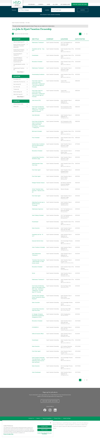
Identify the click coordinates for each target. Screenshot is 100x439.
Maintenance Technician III (38, 279)
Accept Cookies (44, 426)
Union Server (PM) (36, 100)
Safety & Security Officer (38, 333)
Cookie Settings (67, 418)
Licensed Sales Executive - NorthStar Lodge (38, 157)
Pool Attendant (36, 137)
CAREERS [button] (41, 4)
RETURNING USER (65, 4)
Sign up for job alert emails (20, 34)
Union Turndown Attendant (38, 247)
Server (33, 273)
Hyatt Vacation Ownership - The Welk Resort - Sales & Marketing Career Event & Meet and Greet (38, 360)
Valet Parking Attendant (38, 215)
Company (49, 39)
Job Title (35, 39)
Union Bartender (36, 115)
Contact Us (31, 418)
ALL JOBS (55, 4)
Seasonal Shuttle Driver (37, 241)
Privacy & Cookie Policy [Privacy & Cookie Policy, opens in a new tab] (8, 434)
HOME (48, 4)
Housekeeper (35, 55)
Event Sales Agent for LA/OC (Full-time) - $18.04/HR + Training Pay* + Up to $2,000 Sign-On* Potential (38, 84)
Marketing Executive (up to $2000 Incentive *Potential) (38, 203)
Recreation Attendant (37, 61)
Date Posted (80, 39)
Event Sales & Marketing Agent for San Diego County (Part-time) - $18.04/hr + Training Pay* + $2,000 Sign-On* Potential (38, 289)
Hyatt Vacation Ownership (18, 22)
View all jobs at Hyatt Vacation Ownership (50, 14)
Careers (38, 418)
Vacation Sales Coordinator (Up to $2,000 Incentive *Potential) (38, 145)
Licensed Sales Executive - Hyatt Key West (38, 309)
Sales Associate (36, 302)
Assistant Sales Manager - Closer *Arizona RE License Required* (38, 297)
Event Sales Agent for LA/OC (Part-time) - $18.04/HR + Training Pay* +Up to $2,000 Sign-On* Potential (38, 93)
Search (82, 10)
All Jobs (28, 22)
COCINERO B (35, 327)
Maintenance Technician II (38, 42)
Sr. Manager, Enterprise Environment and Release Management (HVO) (38, 315)
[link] (50, 23)
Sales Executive (36, 228)
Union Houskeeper (36, 372)
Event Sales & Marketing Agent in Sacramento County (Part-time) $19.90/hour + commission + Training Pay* (38, 124)
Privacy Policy (57, 418)
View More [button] (20, 72)
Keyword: (14, 10)
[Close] (50, 422)
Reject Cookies (44, 429)
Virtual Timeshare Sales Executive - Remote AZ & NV (38, 190)
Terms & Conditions (47, 418)
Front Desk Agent (36, 170)
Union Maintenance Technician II (36, 254)
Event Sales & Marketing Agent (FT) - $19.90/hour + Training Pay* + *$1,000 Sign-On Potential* (38, 109)
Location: (47, 10)
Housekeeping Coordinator (38, 74)
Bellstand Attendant (37, 131)
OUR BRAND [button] (31, 4)
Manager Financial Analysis (38, 182)
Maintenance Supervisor (37, 209)
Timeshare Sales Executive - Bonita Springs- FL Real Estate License (38, 261)
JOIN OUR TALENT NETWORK (80, 4)
